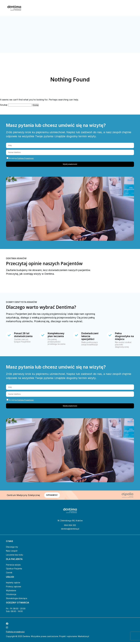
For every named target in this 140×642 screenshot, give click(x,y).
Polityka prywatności (15, 632)
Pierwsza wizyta (13, 565)
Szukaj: (4, 104)
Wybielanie (11, 590)
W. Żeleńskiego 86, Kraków (70, 521)
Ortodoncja (11, 594)
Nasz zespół (11, 551)
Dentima (26, 636)
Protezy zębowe (13, 586)
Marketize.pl (83, 636)
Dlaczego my (12, 547)
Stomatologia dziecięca (16, 598)
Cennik (9, 572)
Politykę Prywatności (25, 158)
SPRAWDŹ (52, 495)
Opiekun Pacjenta (14, 568)
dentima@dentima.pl (70, 529)
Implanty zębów (13, 582)
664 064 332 (70, 525)
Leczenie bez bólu (14, 555)
